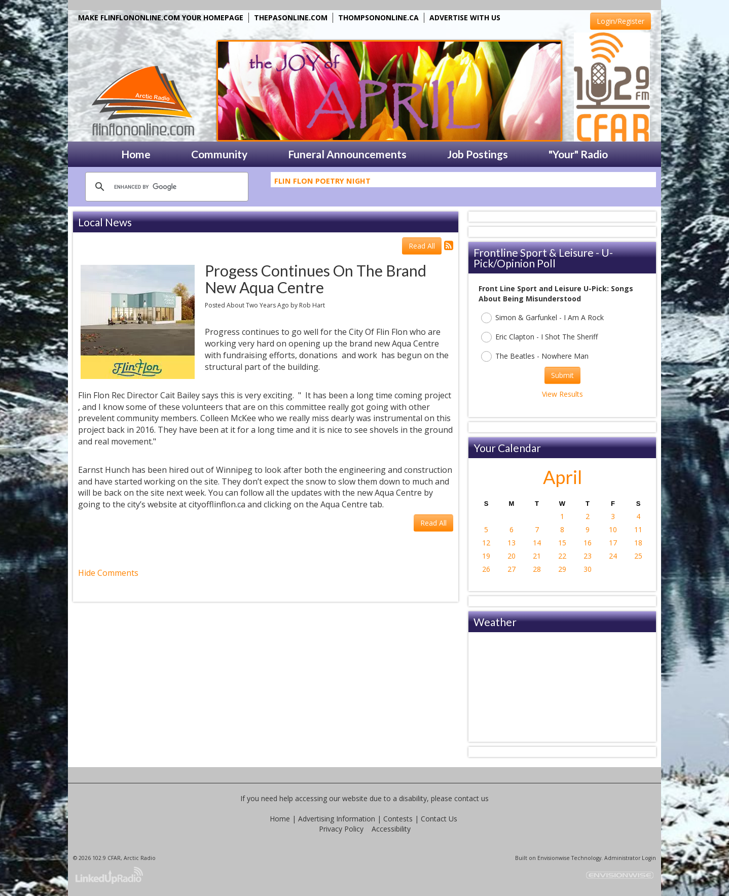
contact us (471, 798)
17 (613, 542)
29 (562, 569)
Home (280, 818)
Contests (398, 818)
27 (511, 569)
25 (638, 556)
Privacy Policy (341, 829)
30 (588, 569)
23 (588, 556)
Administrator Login (630, 857)
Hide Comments (108, 572)
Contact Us (439, 818)
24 (613, 556)
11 (638, 529)
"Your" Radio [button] (578, 154)
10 (613, 529)
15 (562, 542)
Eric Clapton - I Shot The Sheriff (539, 337)
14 (537, 542)
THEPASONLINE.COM (290, 17)
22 (562, 556)
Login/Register (620, 21)
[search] (165, 187)
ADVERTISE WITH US (464, 17)
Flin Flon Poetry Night (322, 182)
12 (486, 542)
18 (638, 542)
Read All (422, 246)
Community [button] (219, 154)
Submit (562, 375)
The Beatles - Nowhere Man (535, 356)
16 (588, 542)
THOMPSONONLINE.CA (378, 17)
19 (486, 556)
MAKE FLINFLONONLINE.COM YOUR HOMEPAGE (160, 17)
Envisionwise (553, 857)
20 (511, 556)
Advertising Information (336, 818)
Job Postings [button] (477, 154)
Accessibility (391, 829)
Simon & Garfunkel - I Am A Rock (542, 318)
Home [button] (136, 154)
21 (537, 556)
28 (537, 569)
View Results (562, 394)
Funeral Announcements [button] (347, 154)
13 (511, 542)
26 (486, 569)
